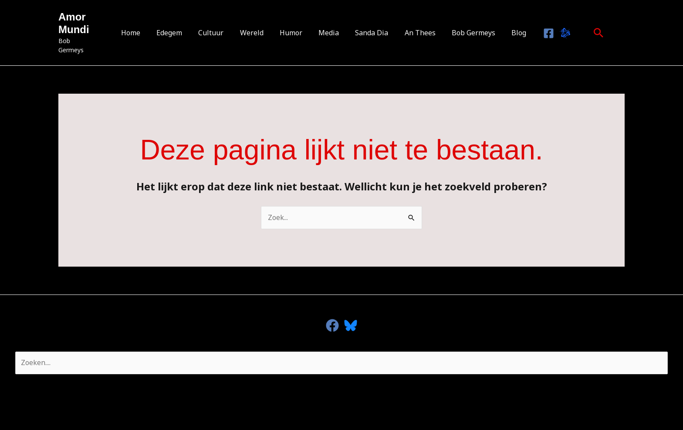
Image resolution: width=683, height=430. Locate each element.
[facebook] (332, 325)
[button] (587, 32)
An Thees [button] (414, 32)
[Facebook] (537, 33)
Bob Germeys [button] (465, 32)
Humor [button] (292, 32)
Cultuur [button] (217, 32)
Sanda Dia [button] (368, 32)
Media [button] (328, 32)
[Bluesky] (553, 33)
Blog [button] (508, 32)
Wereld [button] (255, 32)
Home (141, 32)
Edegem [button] (177, 32)
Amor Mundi (73, 28)
